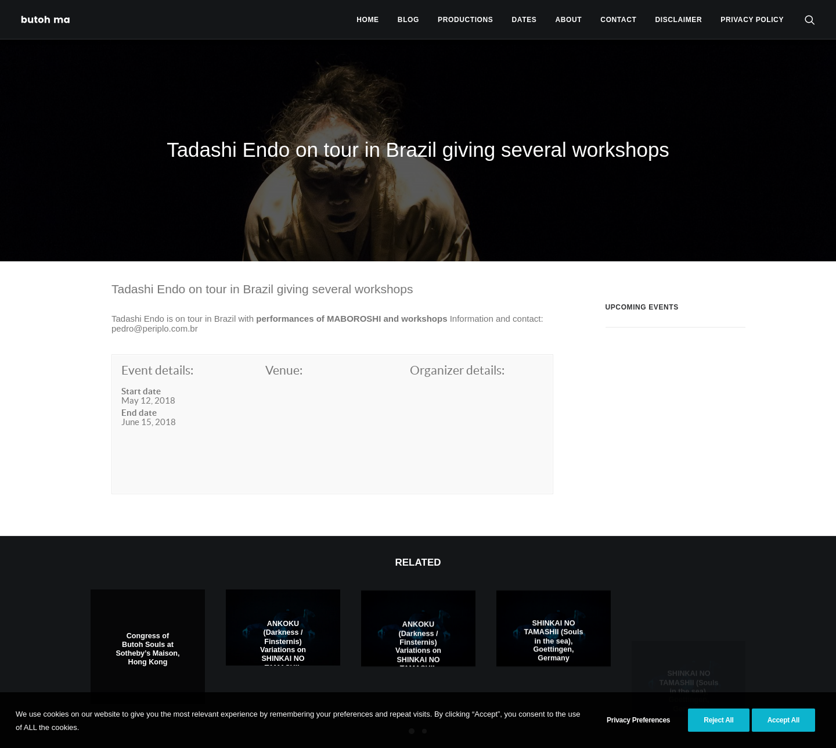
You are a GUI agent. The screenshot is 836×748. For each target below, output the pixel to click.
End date (139, 367)
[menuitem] (367, 19)
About (569, 20)
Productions (465, 20)
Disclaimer (678, 20)
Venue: (283, 324)
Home (367, 20)
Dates (524, 20)
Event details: (157, 324)
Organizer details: (457, 324)
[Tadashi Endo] (46, 19)
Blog (408, 20)
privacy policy (752, 20)
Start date (141, 345)
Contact (618, 20)
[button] (810, 19)
